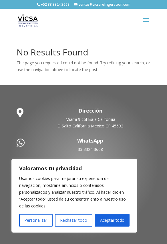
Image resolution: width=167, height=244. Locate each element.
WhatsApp (90, 140)
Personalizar (35, 220)
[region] (74, 196)
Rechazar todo (73, 220)
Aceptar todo (112, 220)
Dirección (90, 110)
